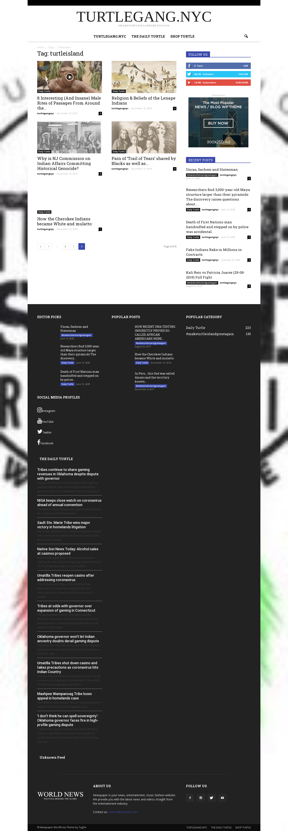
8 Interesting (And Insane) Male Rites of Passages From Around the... (69, 103)
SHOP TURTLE (211, 2)
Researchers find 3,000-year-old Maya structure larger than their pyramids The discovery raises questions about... (218, 196)
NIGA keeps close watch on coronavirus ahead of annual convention (69, 502)
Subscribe (242, 82)
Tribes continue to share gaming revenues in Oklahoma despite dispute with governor (68, 473)
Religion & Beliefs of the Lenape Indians (143, 100)
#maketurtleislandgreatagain (202, 175)
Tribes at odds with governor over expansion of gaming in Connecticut (66, 608)
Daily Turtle (44, 91)
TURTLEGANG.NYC (166, 2)
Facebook (45, 442)
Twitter (44, 431)
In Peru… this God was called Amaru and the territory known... (155, 377)
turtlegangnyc (45, 113)
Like (245, 65)
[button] (246, 36)
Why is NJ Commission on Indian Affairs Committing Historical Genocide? (64, 163)
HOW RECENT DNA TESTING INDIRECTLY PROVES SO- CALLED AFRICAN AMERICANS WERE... (155, 333)
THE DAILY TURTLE (190, 2)
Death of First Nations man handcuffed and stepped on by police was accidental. (217, 227)
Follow (243, 74)
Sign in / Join (146, 2)
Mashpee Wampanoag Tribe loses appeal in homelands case (64, 696)
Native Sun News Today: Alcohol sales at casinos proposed (67, 551)
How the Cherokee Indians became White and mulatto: (64, 221)
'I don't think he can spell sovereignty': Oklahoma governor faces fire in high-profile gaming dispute (67, 720)
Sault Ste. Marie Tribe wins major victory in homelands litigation (63, 524)
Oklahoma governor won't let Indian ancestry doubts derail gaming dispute (68, 638)
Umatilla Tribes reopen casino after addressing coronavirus (65, 577)
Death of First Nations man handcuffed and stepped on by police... (79, 376)
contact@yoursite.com (123, 812)
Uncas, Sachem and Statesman (212, 169)
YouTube (45, 420)
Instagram (46, 410)
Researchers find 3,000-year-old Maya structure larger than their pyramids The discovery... (80, 352)
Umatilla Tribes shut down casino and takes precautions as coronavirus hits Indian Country (67, 667)
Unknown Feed (52, 757)
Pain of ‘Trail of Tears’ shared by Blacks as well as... (144, 161)
